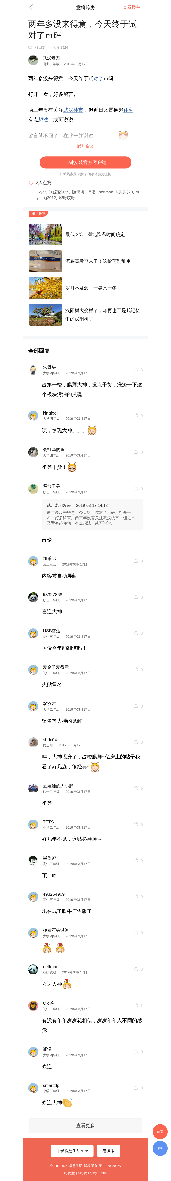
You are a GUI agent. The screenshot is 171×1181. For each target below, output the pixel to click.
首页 (160, 1132)
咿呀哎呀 (67, 197)
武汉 (68, 110)
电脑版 (109, 1151)
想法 (43, 119)
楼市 (78, 110)
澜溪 (92, 192)
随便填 (78, 192)
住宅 (128, 110)
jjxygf (41, 192)
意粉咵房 (85, 7)
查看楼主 (131, 7)
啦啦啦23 (124, 192)
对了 (98, 78)
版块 (160, 1148)
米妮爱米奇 (59, 192)
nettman (106, 192)
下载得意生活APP (72, 1151)
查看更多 (85, 1125)
